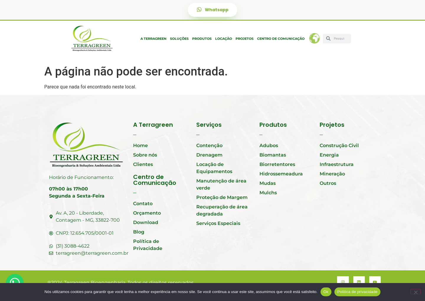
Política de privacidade (357, 292)
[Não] (416, 291)
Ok (325, 292)
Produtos (202, 39)
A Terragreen (153, 39)
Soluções (179, 39)
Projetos (245, 39)
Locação (223, 39)
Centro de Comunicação (281, 39)
